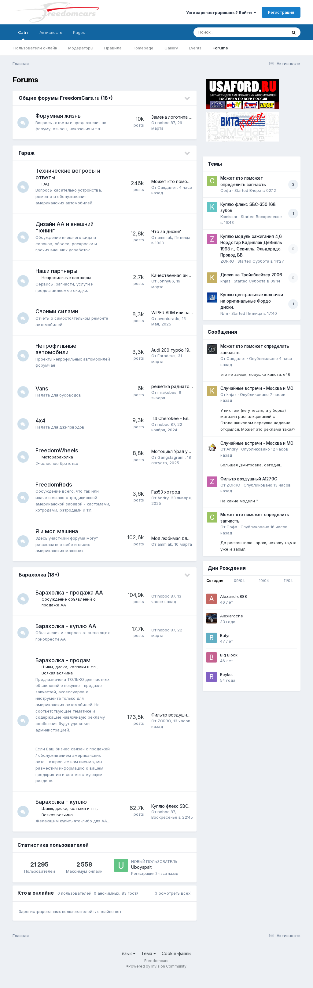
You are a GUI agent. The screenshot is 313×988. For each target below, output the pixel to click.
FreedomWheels (57, 450)
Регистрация (281, 12)
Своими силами (57, 311)
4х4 (41, 420)
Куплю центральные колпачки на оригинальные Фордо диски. (251, 301)
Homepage (143, 47)
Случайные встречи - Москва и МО (256, 388)
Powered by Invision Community (157, 979)
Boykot (226, 674)
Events (195, 47)
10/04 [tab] (264, 580)
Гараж (27, 153)
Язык (128, 965)
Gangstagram (171, 457)
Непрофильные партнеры (67, 277)
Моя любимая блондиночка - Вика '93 (191, 544)
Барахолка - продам (63, 666)
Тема (148, 965)
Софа (225, 190)
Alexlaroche (231, 615)
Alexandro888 (233, 596)
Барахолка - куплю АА (66, 632)
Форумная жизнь (59, 116)
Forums (220, 47)
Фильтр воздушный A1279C (180, 721)
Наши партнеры (57, 271)
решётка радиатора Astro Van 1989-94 (192, 386)
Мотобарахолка (58, 456)
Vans (42, 388)
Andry (162, 500)
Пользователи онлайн (35, 47)
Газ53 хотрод (165, 495)
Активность (50, 32)
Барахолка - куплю (62, 808)
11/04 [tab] (288, 580)
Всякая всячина (58, 679)
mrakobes (166, 392)
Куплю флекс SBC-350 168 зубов (185, 815)
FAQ (46, 183)
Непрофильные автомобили (56, 349)
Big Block (229, 654)
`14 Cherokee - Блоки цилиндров (185, 418)
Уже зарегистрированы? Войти (221, 12)
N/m (224, 313)
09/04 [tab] (239, 580)
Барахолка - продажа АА (70, 599)
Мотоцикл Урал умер (173, 451)
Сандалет (167, 187)
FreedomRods (54, 484)
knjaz (225, 280)
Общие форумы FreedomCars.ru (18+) (66, 98)
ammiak (164, 237)
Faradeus (166, 355)
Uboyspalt (141, 879)
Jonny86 (165, 280)
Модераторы (80, 47)
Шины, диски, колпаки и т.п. (70, 673)
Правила (113, 47)
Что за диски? (166, 231)
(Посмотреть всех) (173, 906)
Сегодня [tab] (214, 580)
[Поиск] (228, 32)
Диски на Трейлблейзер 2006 (251, 274)
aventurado (168, 318)
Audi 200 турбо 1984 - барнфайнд (187, 350)
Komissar (229, 216)
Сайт (23, 35)
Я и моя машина (57, 537)
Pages (79, 32)
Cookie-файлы (176, 965)
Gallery (171, 47)
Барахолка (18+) (39, 581)
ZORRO (164, 727)
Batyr (225, 635)
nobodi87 (166, 122)
